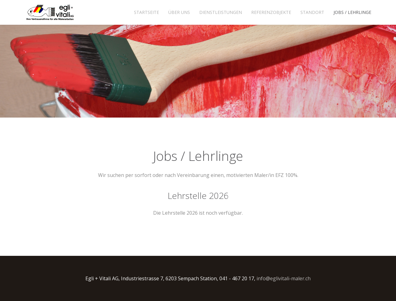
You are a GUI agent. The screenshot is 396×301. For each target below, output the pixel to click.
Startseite (146, 12)
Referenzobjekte (271, 12)
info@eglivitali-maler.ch (283, 278)
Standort (312, 12)
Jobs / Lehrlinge (352, 12)
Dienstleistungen (220, 12)
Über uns (179, 12)
